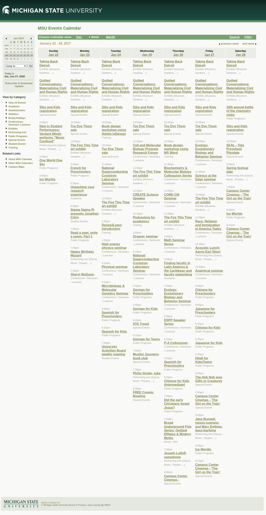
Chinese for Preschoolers (205, 291)
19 (25, 52)
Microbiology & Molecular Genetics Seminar (115, 289)
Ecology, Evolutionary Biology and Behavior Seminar (177, 295)
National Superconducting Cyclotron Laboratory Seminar (115, 175)
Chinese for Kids (207, 327)
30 (14, 59)
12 (25, 49)
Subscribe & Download (19, 83)
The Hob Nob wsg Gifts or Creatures (208, 379)
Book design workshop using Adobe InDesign (114, 130)
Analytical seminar (209, 270)
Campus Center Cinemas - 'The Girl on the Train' (207, 399)
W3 (6, 52)
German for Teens (146, 339)
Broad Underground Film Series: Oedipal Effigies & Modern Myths (178, 430)
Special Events (16, 140)
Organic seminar (145, 236)
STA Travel (141, 324)
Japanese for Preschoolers (205, 310)
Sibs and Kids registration (49, 109)
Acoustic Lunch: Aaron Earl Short (207, 249)
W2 (6, 49)
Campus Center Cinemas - (175, 477)
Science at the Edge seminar (206, 177)
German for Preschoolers (143, 291)
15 (11, 52)
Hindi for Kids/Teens (203, 360)
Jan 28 (240, 54)
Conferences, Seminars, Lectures (19, 123)
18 (21, 52)
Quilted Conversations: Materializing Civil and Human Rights (53, 86)
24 (18, 55)
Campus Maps (16, 167)
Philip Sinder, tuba (147, 373)
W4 (6, 55)
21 (32, 52)
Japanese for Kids (208, 343)
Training (13, 147)
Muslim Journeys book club (146, 356)
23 (14, 55)
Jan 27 (209, 54)
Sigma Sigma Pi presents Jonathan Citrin (85, 213)
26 (25, 55)
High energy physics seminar (114, 245)
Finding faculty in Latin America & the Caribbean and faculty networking (178, 268)
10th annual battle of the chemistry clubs (239, 110)
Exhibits (13, 128)
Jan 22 (53, 54)
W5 (6, 59)
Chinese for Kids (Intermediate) (176, 382)
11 (21, 49)
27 (28, 55)
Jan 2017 (18, 38)
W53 (7, 45)
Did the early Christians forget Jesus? (176, 403)
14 (32, 49)
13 (28, 49)
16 (14, 52)
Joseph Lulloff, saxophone (175, 455)
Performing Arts (17, 132)
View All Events (17, 102)
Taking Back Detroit (48, 63)
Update (19, 86)
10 (18, 49)
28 (32, 55)
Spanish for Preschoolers (112, 314)
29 (11, 59)
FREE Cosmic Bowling (143, 394)
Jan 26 (178, 54)
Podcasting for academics (144, 219)
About (44, 502)
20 (28, 52)
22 (11, 55)
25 (21, 55)
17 (18, 52)
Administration (16, 110)
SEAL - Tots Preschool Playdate (235, 149)
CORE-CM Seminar (171, 196)
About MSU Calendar (20, 159)
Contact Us (54, 502)
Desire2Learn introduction (112, 226)
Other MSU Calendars (20, 163)
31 (18, 59)
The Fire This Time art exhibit (84, 147)
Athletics (13, 114)
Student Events (17, 144)
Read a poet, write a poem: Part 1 (84, 234)
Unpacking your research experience (82, 190)
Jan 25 (147, 54)
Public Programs (17, 136)
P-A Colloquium (176, 343)
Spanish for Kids (114, 331)
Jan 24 (116, 54)
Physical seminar (115, 266)
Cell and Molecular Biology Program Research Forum (147, 149)
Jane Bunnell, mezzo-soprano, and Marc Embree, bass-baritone (208, 424)
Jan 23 (85, 54)
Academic (14, 106)
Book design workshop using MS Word (176, 149)
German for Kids (145, 308)
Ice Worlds (47, 179)
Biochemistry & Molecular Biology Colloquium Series (178, 171)
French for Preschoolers (81, 169)
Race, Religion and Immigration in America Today (208, 225)
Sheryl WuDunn (82, 274)
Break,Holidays (17, 118)
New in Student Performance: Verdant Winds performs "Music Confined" (51, 133)
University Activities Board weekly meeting (114, 350)
